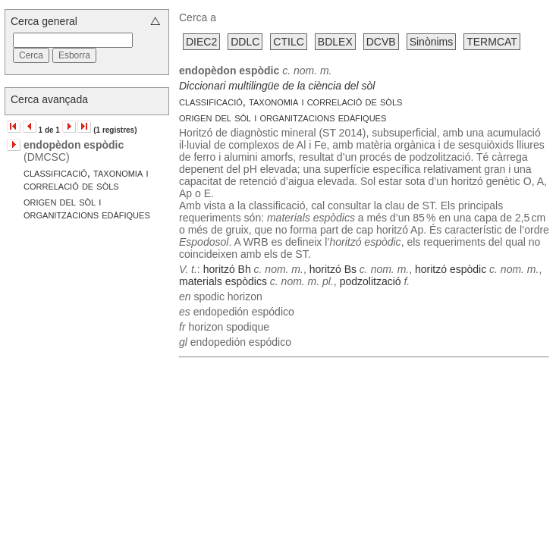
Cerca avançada (49, 99)
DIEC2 (201, 42)
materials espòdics (223, 281)
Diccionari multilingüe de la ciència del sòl (277, 86)
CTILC (288, 42)
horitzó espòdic (450, 269)
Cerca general (44, 21)
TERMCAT (491, 42)
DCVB (381, 42)
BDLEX (335, 42)
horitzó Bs (333, 269)
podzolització (370, 281)
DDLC (245, 42)
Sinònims (432, 42)
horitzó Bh (227, 269)
